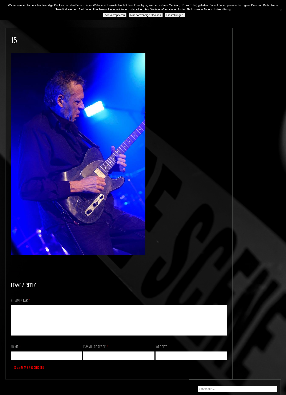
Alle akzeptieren (115, 15)
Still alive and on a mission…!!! (254, 95)
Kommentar (20, 300)
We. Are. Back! (243, 87)
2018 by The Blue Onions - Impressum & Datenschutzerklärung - (143, 392)
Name (16, 351)
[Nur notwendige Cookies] (281, 10)
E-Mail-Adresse (92, 351)
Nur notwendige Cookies (145, 15)
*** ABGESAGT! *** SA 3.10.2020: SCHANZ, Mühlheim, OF (255, 107)
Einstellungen (174, 15)
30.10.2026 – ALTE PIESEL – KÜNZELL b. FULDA (252, 64)
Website (155, 351)
